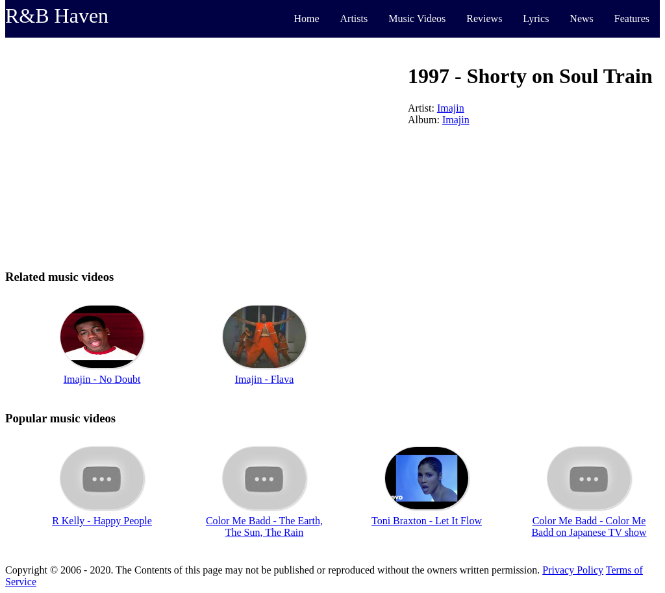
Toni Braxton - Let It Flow (426, 520)
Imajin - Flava (264, 379)
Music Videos (416, 18)
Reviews (484, 18)
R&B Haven (56, 15)
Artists (354, 18)
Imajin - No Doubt (102, 379)
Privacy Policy (572, 569)
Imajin (450, 108)
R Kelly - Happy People (102, 520)
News (581, 18)
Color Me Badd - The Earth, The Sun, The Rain (264, 526)
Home (306, 18)
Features (631, 18)
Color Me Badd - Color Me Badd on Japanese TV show (588, 526)
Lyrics (536, 18)
